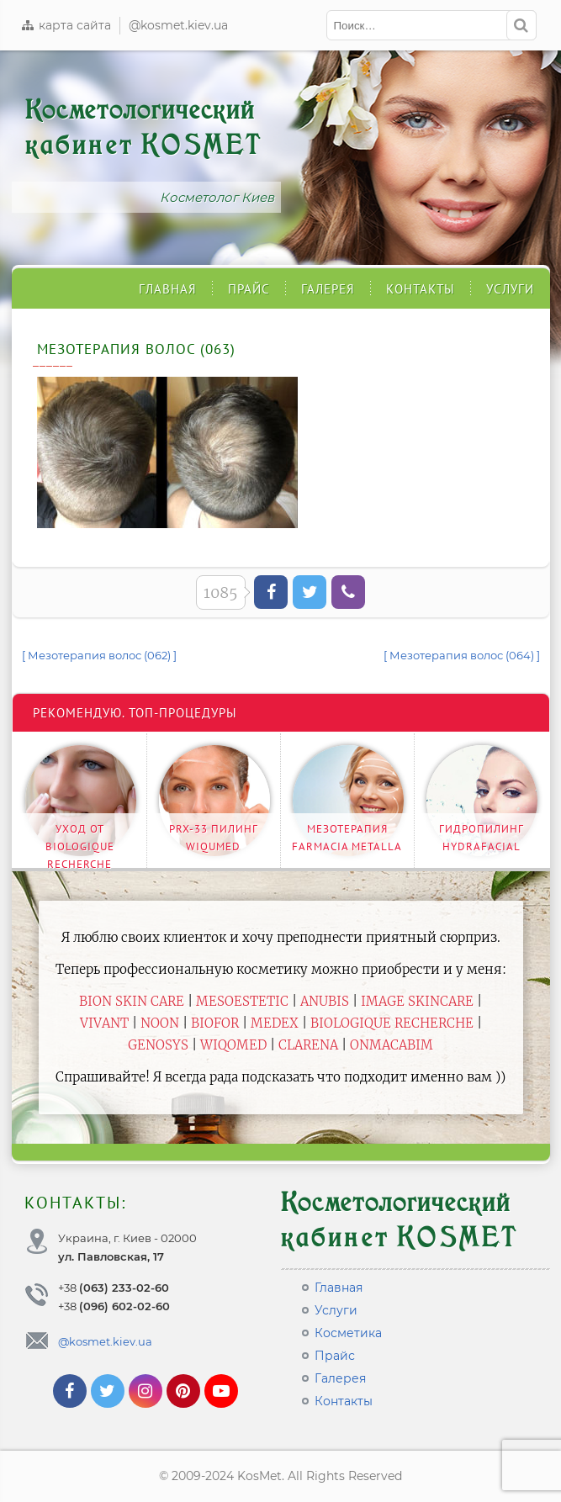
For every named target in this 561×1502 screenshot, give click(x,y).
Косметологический (144, 127)
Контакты (420, 289)
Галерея (328, 289)
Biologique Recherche (392, 1023)
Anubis (324, 1001)
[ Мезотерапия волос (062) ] (99, 655)
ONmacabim (391, 1045)
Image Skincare (417, 1001)
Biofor (215, 1023)
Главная (168, 289)
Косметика (348, 1333)
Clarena (308, 1045)
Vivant (104, 1023)
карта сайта (65, 25)
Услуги (510, 289)
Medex (275, 1023)
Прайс (249, 289)
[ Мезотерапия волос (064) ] (462, 655)
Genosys (158, 1045)
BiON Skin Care (131, 1001)
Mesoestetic (242, 1001)
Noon (159, 1023)
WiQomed (233, 1045)
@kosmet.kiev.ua (178, 25)
